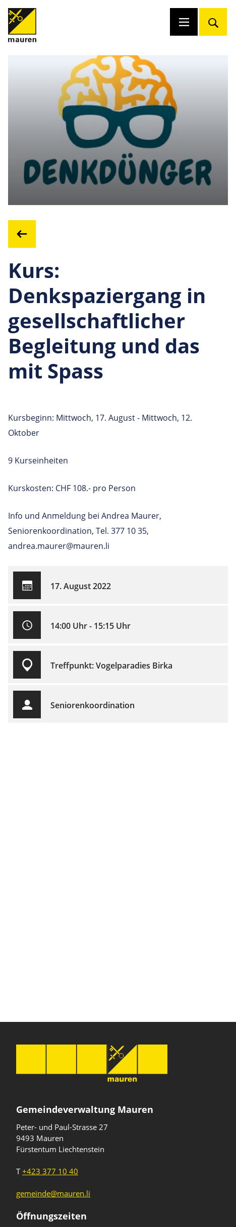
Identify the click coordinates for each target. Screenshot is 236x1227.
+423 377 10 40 (50, 1171)
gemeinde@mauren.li (53, 1193)
